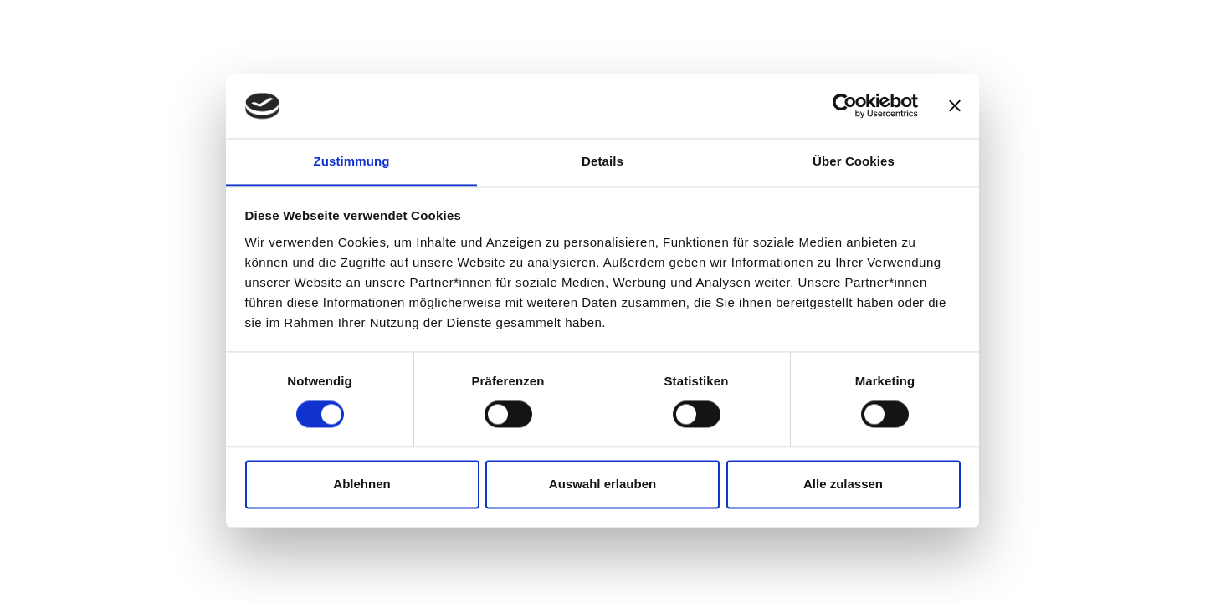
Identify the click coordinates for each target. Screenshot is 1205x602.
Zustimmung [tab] (352, 161)
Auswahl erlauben (602, 484)
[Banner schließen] (955, 106)
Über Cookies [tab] (854, 161)
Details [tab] (602, 161)
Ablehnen (361, 484)
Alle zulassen (843, 484)
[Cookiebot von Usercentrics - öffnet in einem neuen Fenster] (845, 106)
